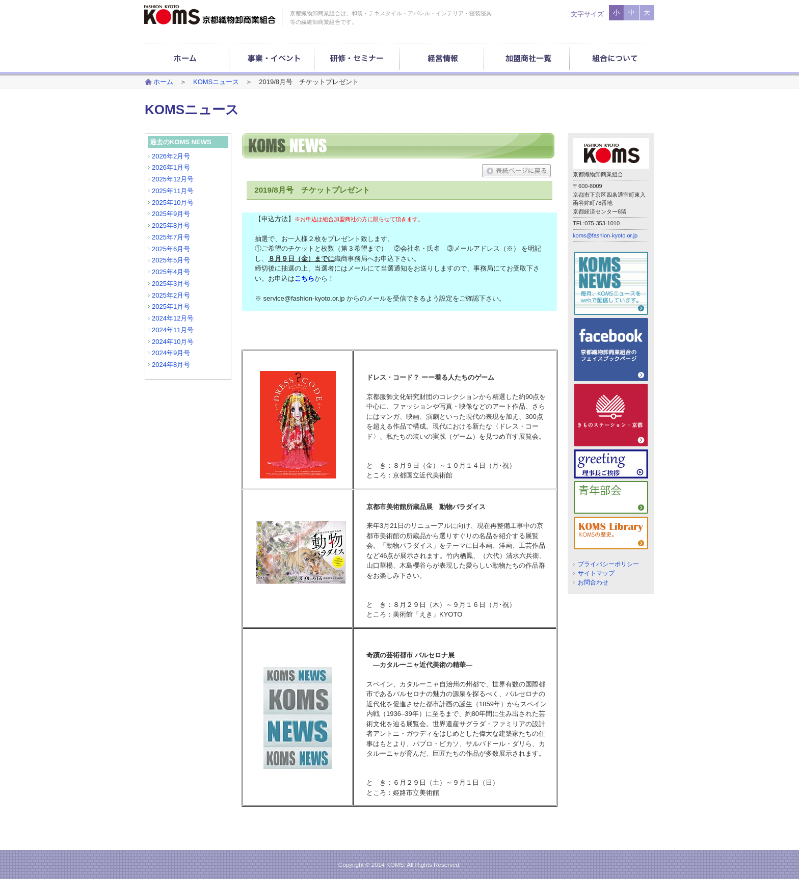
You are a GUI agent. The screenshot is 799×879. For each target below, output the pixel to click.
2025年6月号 (171, 249)
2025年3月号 (171, 283)
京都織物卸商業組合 (210, 14)
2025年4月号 (171, 272)
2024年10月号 (173, 341)
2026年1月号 (171, 167)
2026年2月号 (171, 156)
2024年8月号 (171, 364)
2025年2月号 (171, 295)
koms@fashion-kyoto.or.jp (605, 235)
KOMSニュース (216, 82)
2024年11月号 (173, 330)
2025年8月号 (171, 225)
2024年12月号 (173, 318)
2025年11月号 (173, 191)
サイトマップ (596, 573)
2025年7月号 (171, 237)
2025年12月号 (173, 179)
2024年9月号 (171, 353)
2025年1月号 (171, 306)
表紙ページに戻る (516, 170)
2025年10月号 (173, 202)
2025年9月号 (171, 214)
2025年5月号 (171, 260)
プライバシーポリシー (608, 564)
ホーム (163, 82)
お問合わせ (593, 582)
